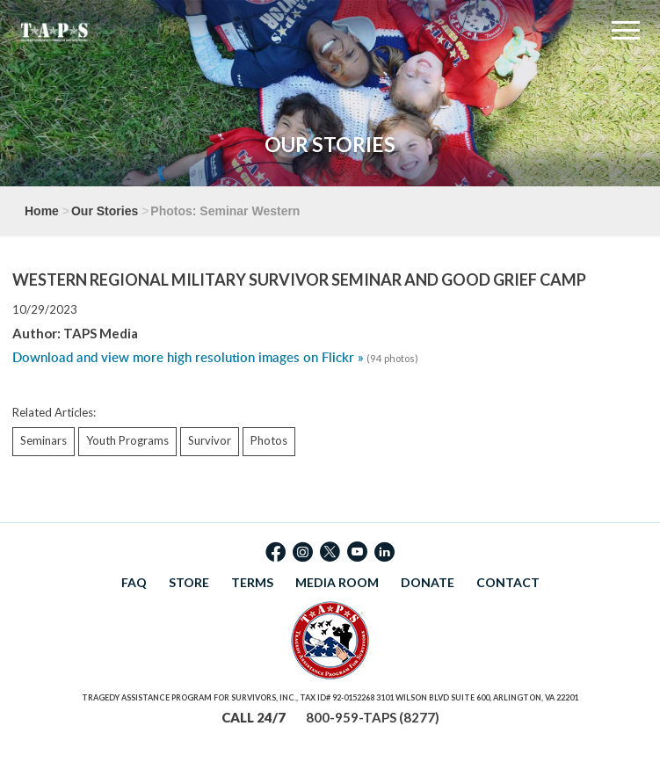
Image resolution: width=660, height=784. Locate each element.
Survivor (209, 440)
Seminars (43, 440)
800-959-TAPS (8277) (372, 717)
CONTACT (508, 582)
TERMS (252, 582)
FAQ (134, 582)
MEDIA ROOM (337, 582)
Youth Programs (127, 440)
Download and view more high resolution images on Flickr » (188, 357)
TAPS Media (100, 333)
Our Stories (104, 211)
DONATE (427, 582)
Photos (268, 440)
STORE (189, 582)
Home (42, 211)
